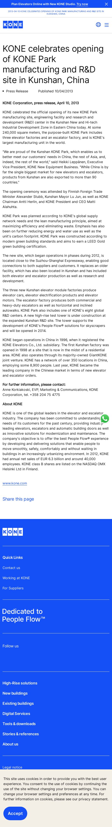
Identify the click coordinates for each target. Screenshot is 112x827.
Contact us (11, 568)
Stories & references (21, 734)
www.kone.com (15, 483)
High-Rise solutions (20, 683)
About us (10, 744)
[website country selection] (98, 24)
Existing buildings (18, 703)
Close (106, 4)
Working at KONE (16, 578)
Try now (82, 4)
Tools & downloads (19, 724)
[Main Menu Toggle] (106, 25)
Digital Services (16, 713)
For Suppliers (13, 588)
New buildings (15, 693)
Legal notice (12, 767)
